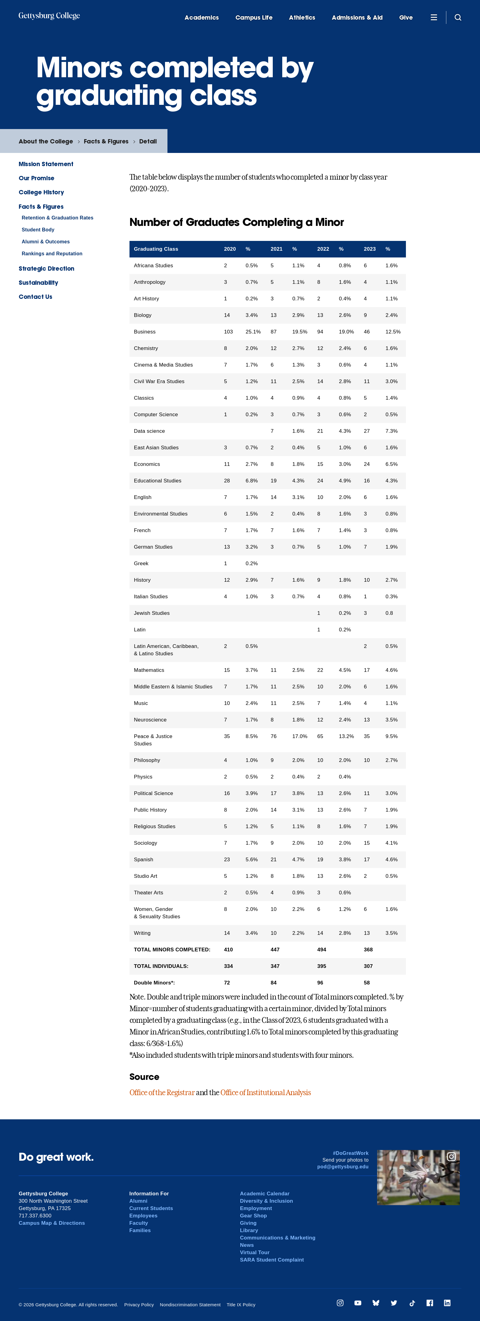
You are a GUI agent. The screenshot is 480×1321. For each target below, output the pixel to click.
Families (140, 1230)
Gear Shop (253, 1216)
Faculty (138, 1223)
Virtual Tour (255, 1252)
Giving (248, 1223)
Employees (143, 1216)
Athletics (302, 17)
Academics (202, 17)
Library (249, 1230)
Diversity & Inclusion (266, 1201)
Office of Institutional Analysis (265, 1092)
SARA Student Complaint (272, 1260)
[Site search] (458, 17)
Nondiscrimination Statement (190, 1304)
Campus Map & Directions (52, 1223)
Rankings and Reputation (52, 253)
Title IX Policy (241, 1304)
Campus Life (254, 17)
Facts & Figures (106, 141)
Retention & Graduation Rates (57, 217)
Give (406, 17)
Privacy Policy (139, 1304)
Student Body (38, 229)
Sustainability (38, 282)
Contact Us (35, 296)
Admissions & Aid (357, 17)
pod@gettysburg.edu (343, 1166)
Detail (148, 141)
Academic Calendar (265, 1194)
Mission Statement (46, 164)
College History (41, 192)
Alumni (138, 1201)
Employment (256, 1208)
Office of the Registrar (162, 1092)
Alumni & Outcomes (46, 241)
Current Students (151, 1208)
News (247, 1245)
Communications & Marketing (278, 1238)
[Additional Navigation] (433, 17)
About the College (46, 141)
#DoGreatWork (351, 1153)
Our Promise (36, 178)
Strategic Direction (46, 268)
